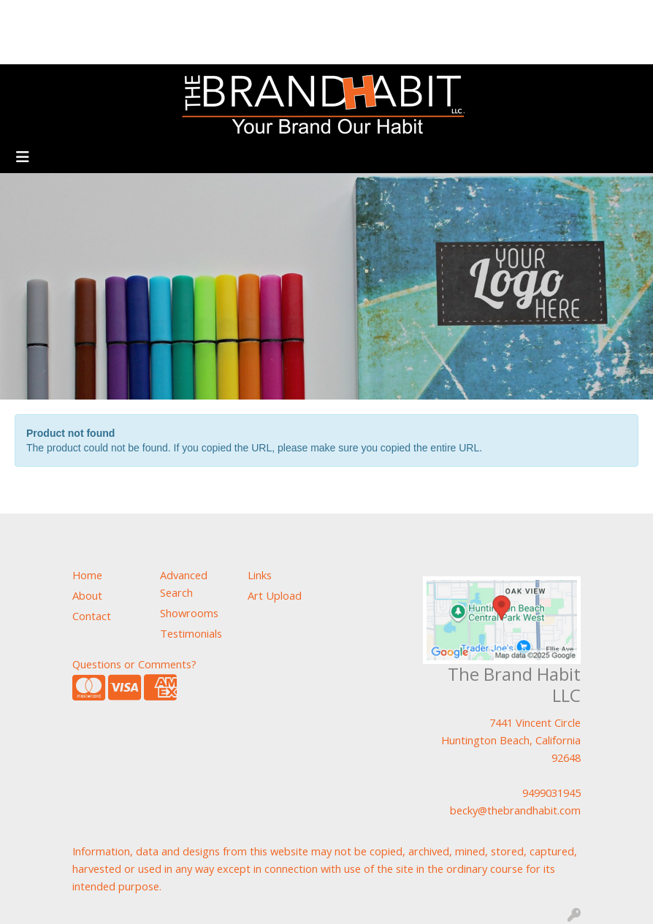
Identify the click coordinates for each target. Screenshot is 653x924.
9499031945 (551, 792)
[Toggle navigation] (22, 157)
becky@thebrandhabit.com (515, 810)
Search (495, 16)
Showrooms (47, 48)
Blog (113, 16)
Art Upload (166, 16)
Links (260, 575)
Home (30, 16)
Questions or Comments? (134, 664)
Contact (111, 48)
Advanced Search (183, 584)
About (74, 16)
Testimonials (241, 16)
